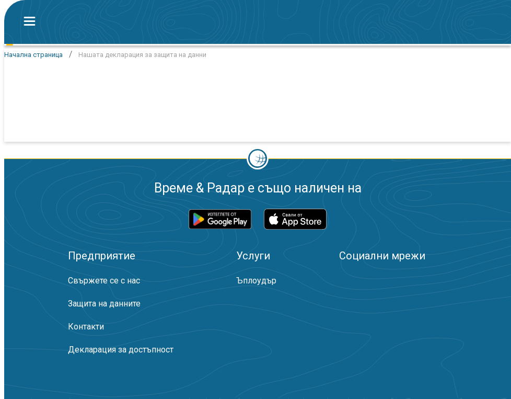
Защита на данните (104, 304)
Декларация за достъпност (120, 350)
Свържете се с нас (104, 281)
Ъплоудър (256, 281)
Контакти (86, 327)
